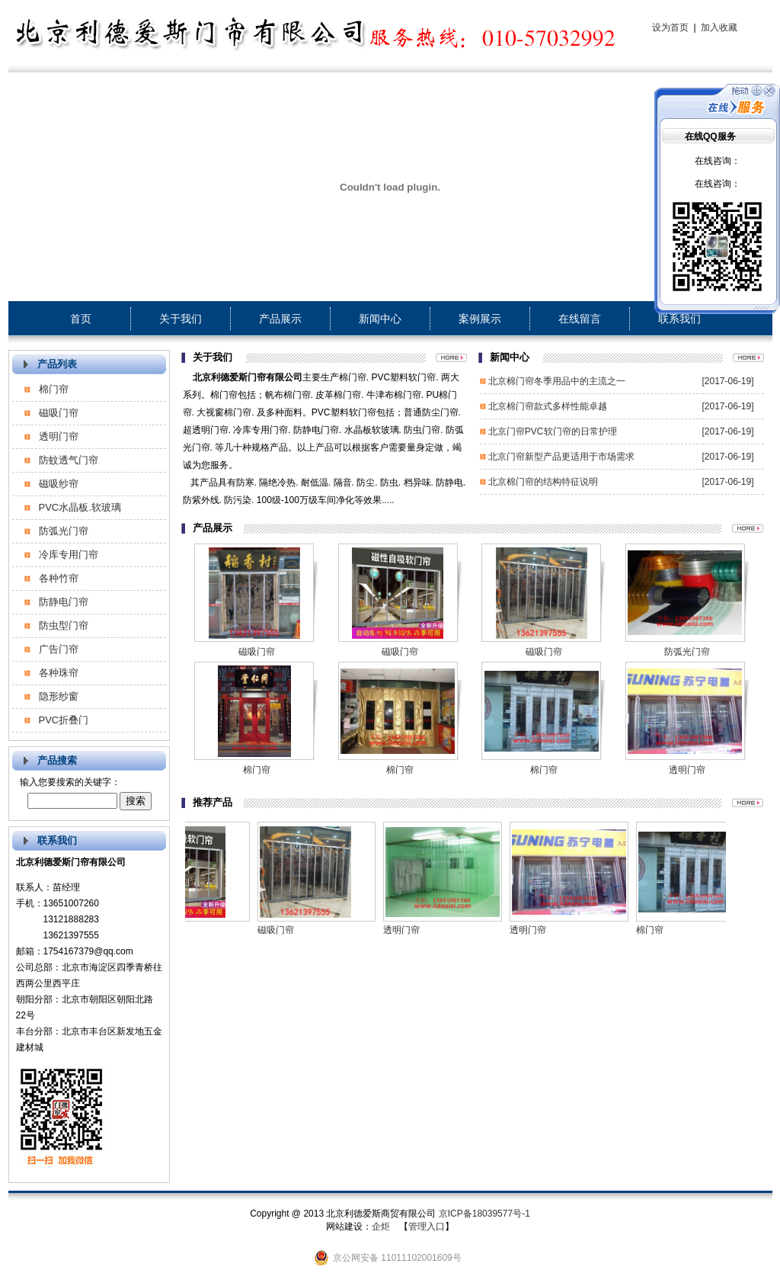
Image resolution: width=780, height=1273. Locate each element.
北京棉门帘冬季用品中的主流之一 (556, 381)
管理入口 (426, 1226)
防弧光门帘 (63, 531)
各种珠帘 (58, 672)
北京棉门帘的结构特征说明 (543, 481)
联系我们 (679, 319)
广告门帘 (58, 649)
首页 (80, 319)
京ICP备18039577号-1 (484, 1213)
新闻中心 (380, 319)
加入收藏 (719, 27)
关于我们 (180, 319)
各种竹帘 (58, 578)
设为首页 (670, 27)
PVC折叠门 (64, 720)
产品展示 (280, 319)
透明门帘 (58, 436)
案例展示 (480, 319)
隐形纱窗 (58, 696)
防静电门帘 (63, 602)
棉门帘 (54, 389)
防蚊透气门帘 (68, 460)
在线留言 (579, 319)
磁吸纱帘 (58, 483)
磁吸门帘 (58, 412)
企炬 (381, 1226)
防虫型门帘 (63, 625)
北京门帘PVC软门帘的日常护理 (552, 431)
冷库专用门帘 (68, 554)
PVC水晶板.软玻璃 (80, 507)
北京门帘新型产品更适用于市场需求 (561, 456)
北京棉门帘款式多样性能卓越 (547, 406)
